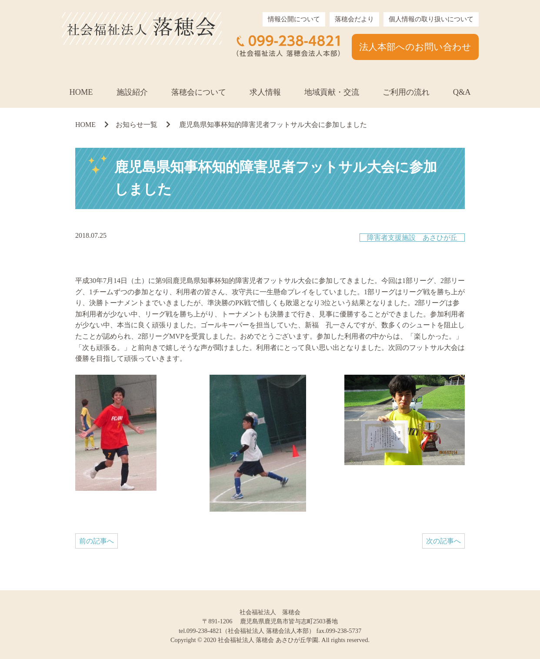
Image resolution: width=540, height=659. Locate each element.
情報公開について (294, 19)
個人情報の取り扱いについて (431, 19)
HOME (81, 92)
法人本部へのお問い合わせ (415, 47)
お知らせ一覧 (136, 124)
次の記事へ (443, 541)
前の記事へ (96, 541)
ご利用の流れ (406, 92)
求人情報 (265, 92)
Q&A (462, 92)
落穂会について (198, 92)
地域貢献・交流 (331, 92)
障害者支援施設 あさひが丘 (412, 237)
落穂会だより (354, 19)
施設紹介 (132, 92)
